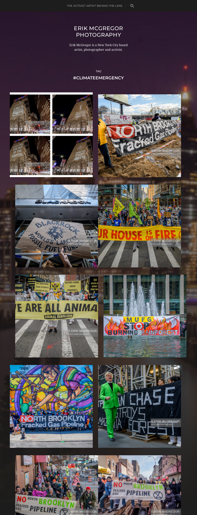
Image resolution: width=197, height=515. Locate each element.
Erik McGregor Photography (98, 31)
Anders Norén (106, 498)
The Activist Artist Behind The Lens (94, 5)
